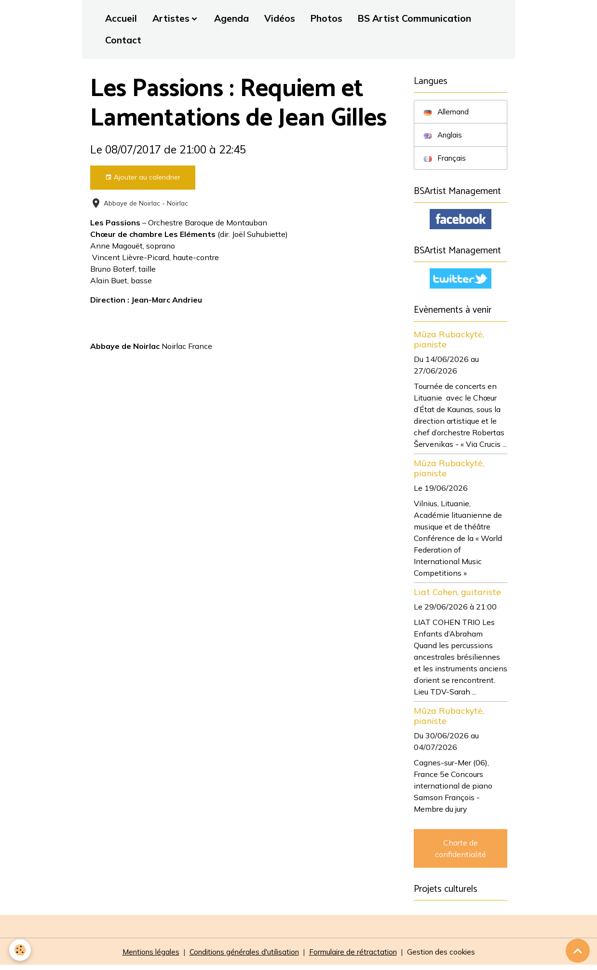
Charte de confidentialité (460, 852)
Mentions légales (143, 956)
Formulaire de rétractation (357, 956)
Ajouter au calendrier (142, 177)
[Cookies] (20, 950)
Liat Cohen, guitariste (457, 595)
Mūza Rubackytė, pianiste (449, 343)
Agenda (231, 18)
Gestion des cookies (448, 956)
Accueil (121, 18)
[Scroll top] (578, 951)
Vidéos (279, 18)
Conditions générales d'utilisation (243, 956)
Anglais (444, 135)
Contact (123, 40)
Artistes (171, 18)
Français (445, 159)
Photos (326, 18)
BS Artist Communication (414, 18)
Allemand (448, 112)
